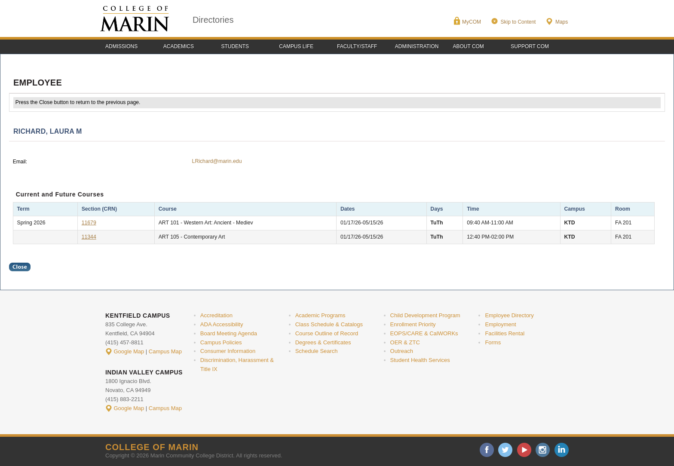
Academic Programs (320, 315)
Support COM (530, 46)
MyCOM (471, 22)
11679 (89, 223)
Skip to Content (518, 22)
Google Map (129, 351)
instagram (543, 450)
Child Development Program (425, 315)
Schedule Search (316, 351)
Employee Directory (509, 315)
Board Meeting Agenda (228, 333)
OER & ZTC (405, 342)
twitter (505, 450)
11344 (89, 237)
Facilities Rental (504, 333)
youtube (524, 450)
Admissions (121, 46)
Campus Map (165, 351)
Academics (178, 46)
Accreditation (216, 315)
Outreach (401, 351)
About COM (468, 46)
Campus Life (296, 46)
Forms (493, 342)
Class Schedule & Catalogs (329, 324)
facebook (487, 450)
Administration (417, 46)
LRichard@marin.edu (217, 161)
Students (235, 46)
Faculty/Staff (357, 46)
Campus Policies (221, 342)
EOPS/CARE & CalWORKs (424, 333)
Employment (500, 324)
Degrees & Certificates (323, 342)
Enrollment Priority (413, 324)
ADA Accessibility (221, 324)
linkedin (562, 450)
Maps (561, 22)
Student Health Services (420, 360)
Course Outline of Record (326, 333)
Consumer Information (227, 351)
